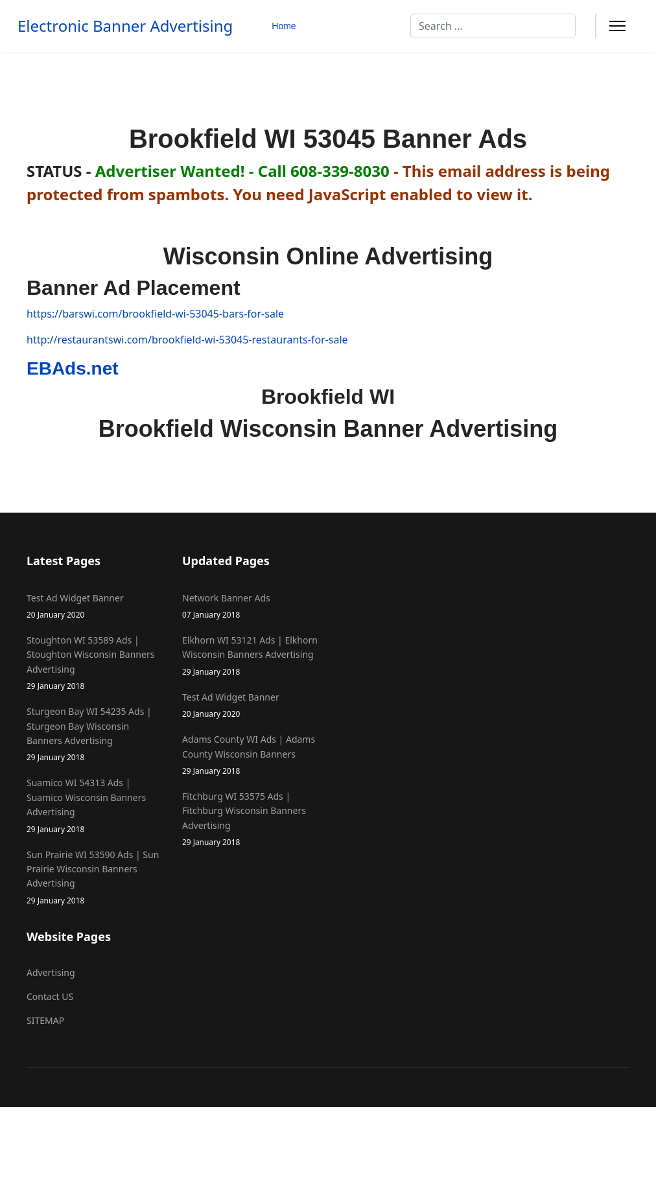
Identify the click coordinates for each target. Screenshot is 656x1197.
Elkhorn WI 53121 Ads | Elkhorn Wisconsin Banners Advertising (250, 656)
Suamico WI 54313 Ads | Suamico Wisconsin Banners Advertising (95, 805)
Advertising (51, 972)
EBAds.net (73, 368)
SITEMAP (45, 1020)
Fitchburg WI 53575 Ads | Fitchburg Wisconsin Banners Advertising (250, 819)
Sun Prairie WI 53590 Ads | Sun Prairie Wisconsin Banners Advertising (95, 877)
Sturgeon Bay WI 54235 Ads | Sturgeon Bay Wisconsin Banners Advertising (95, 734)
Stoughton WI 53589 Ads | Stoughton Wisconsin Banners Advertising (95, 663)
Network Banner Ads (250, 606)
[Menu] (617, 26)
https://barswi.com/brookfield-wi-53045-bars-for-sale (155, 314)
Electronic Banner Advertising (125, 26)
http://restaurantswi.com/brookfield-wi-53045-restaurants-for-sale (187, 339)
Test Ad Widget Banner (95, 606)
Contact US (50, 996)
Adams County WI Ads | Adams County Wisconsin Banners (250, 755)
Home (284, 26)
